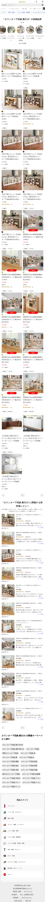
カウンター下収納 (32, 749)
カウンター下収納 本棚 (29, 770)
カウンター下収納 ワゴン (31, 778)
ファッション (3, 8)
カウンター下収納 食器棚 (31, 774)
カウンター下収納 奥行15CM (12, 745)
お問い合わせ (18, 900)
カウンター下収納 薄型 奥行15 (13, 749)
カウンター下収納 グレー (11, 782)
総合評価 (5, 528)
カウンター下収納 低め (10, 766)
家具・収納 (24, 8)
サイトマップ (28, 891)
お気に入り (39, 1)
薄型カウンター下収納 (10, 753)
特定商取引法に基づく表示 (22, 885)
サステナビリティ (26, 897)
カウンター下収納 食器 (29, 761)
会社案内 (14, 894)
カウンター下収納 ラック (11, 786)
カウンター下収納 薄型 (29, 766)
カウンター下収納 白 (26, 757)
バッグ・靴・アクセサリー (14, 8)
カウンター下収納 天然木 (11, 778)
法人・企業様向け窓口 (27, 894)
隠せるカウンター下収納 (11, 774)
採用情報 (15, 897)
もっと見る (40, 527)
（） (29, 124)
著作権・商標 (17, 891)
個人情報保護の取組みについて (22, 888)
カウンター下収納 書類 (10, 761)
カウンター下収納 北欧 (10, 770)
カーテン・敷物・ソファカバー (35, 8)
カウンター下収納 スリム (31, 782)
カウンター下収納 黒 (28, 753)
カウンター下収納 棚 (9, 757)
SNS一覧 (28, 900)
